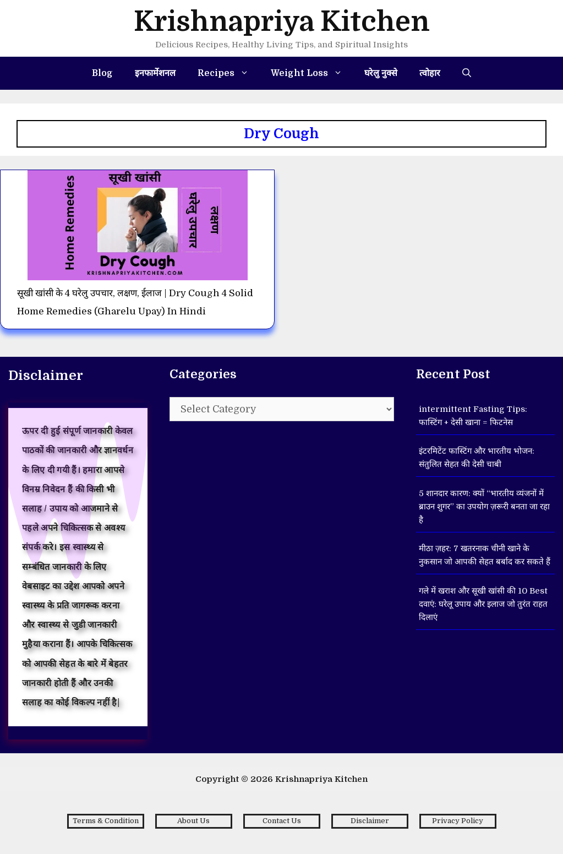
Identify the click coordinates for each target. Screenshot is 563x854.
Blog (102, 73)
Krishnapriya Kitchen (282, 21)
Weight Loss (312, 73)
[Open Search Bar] (466, 73)
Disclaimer (370, 821)
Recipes (229, 73)
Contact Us (282, 821)
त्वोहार (429, 73)
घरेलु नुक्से (380, 73)
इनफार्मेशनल (155, 73)
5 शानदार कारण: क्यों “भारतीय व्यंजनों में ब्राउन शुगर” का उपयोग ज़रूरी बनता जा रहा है (484, 506)
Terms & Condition (106, 821)
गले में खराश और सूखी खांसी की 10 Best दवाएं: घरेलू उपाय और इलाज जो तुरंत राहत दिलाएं (483, 604)
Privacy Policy (457, 821)
